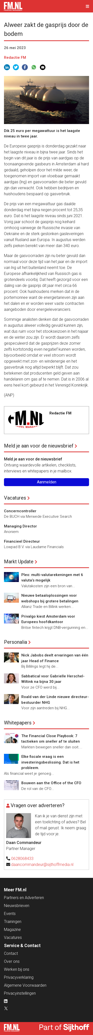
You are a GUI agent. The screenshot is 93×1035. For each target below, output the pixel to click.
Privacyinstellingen (20, 993)
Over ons (12, 961)
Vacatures (15, 498)
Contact (11, 953)
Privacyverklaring (18, 977)
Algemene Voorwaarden (25, 985)
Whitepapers (17, 723)
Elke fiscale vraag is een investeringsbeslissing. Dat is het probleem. (50, 762)
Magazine (12, 929)
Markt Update (18, 562)
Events (10, 913)
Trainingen (12, 921)
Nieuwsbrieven (16, 905)
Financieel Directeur (22, 541)
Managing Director (20, 526)
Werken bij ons (16, 969)
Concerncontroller (20, 511)
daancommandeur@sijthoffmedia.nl (42, 864)
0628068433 (22, 858)
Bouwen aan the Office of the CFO (51, 783)
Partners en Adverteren (24, 897)
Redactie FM (15, 57)
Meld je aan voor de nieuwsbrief (38, 446)
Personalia (15, 642)
